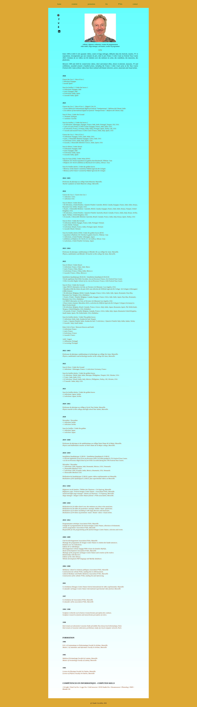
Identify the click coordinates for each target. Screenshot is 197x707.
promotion (91, 4)
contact (135, 4)
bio (107, 4)
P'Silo (120, 4)
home (59, 4)
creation (74, 4)
